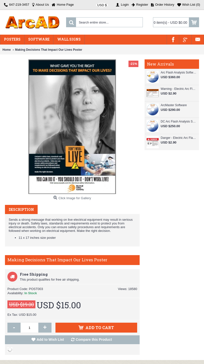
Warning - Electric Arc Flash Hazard (179, 89)
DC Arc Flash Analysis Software (179, 121)
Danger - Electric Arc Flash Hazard (179, 138)
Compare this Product (94, 339)
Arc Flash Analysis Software (179, 72)
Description (21, 209)
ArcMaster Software (174, 105)
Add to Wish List (50, 339)
